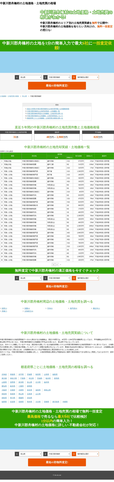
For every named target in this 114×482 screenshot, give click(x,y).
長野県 (12, 382)
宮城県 (29, 374)
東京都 (4, 378)
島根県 (12, 394)
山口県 (38, 394)
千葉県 (22, 378)
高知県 (29, 398)
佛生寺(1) (96, 308)
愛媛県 (21, 398)
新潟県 (21, 382)
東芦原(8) (73, 308)
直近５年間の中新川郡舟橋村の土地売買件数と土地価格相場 (48, 109)
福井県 (46, 382)
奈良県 (29, 390)
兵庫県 (21, 390)
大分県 (38, 402)
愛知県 (4, 386)
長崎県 (21, 402)
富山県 (29, 382)
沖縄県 (65, 402)
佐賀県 (12, 402)
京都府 (12, 390)
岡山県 (21, 394)
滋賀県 (38, 390)
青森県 (12, 374)
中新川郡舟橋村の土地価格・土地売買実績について (45, 116)
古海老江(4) (28, 311)
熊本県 (29, 402)
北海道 (4, 374)
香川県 (12, 398)
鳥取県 (4, 394)
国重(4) (27, 308)
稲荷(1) (4, 308)
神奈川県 (13, 378)
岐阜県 (12, 386)
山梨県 (4, 382)
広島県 (29, 394)
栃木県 (48, 378)
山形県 (46, 374)
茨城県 (39, 378)
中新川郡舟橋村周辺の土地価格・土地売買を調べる (45, 113)
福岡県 (4, 402)
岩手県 (21, 374)
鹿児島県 (55, 402)
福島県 (54, 374)
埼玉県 (31, 378)
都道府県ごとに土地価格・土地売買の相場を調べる (45, 118)
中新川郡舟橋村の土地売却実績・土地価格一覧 (43, 111)
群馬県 (56, 378)
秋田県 (38, 374)
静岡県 (29, 386)
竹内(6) (50, 308)
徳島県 (4, 398)
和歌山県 (47, 390)
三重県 (21, 386)
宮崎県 (46, 402)
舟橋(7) (4, 311)
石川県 (38, 382)
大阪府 (4, 390)
